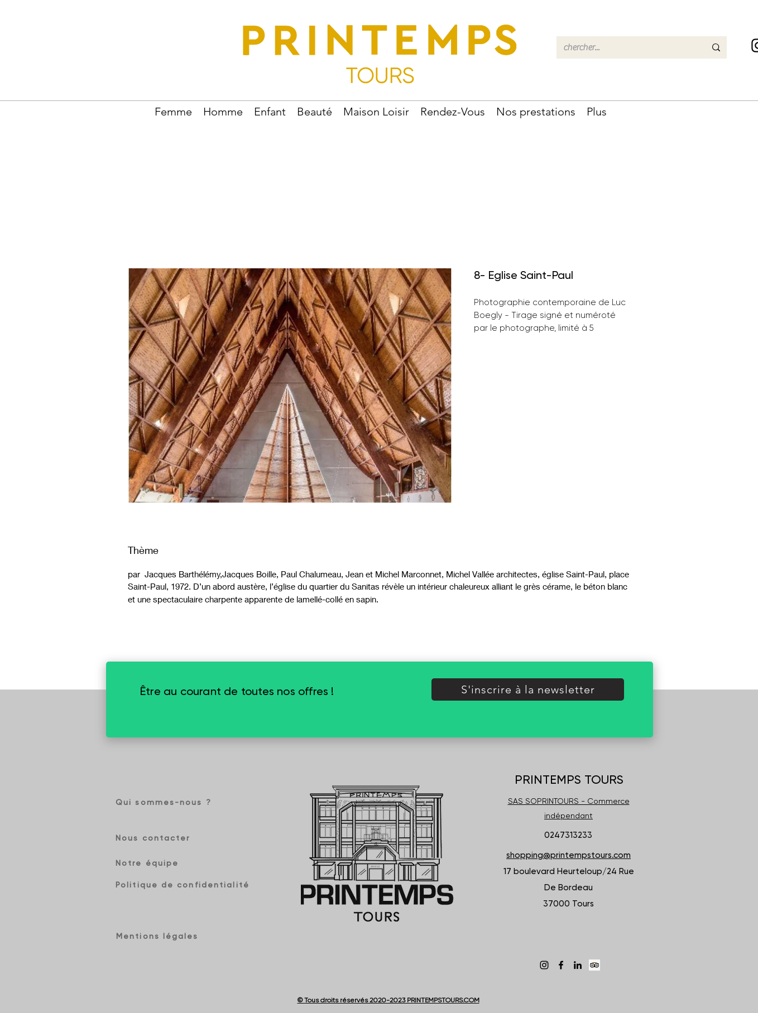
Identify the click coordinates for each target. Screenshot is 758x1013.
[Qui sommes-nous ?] (167, 802)
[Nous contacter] (156, 838)
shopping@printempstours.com (568, 855)
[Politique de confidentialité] (184, 885)
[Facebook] (561, 965)
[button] (173, 110)
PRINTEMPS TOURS (569, 780)
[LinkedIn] (577, 965)
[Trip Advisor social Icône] (594, 965)
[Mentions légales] (159, 936)
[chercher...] (626, 47)
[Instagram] (544, 965)
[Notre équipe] (153, 863)
